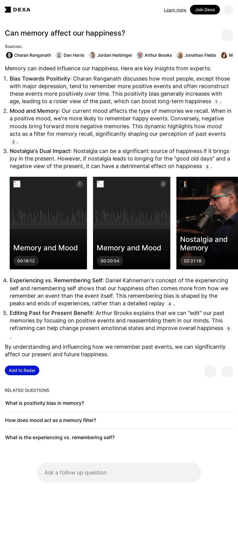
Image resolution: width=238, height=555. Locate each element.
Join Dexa (205, 9)
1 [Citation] (216, 102)
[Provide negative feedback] (227, 372)
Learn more (175, 9)
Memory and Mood (45, 247)
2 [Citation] (13, 142)
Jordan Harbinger (110, 55)
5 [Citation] (228, 328)
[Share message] (227, 35)
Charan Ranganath (28, 55)
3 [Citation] (207, 166)
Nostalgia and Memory (204, 243)
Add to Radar (22, 370)
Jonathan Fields (196, 55)
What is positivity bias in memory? (44, 403)
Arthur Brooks (154, 55)
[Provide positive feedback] (210, 372)
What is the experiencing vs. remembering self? (59, 437)
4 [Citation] (170, 304)
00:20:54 (110, 260)
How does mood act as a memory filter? (50, 420)
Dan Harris (70, 55)
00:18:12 (26, 260)
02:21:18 (192, 260)
